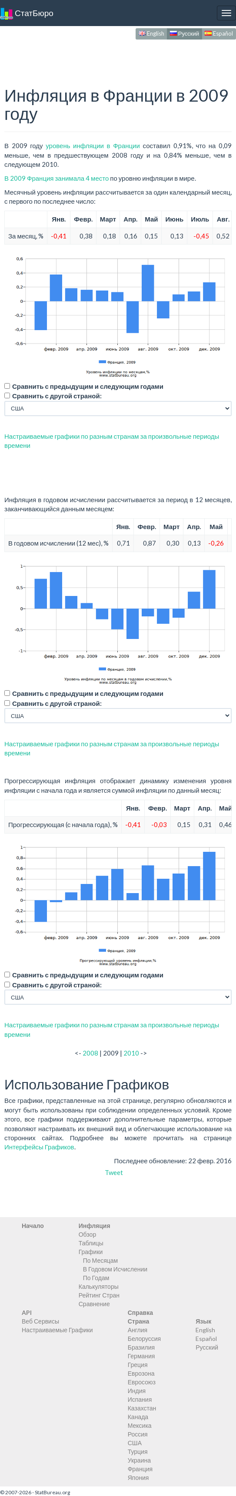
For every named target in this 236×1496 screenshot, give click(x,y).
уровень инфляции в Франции (93, 145)
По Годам (96, 1277)
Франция (140, 1469)
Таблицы (91, 1243)
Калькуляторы (99, 1286)
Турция (138, 1451)
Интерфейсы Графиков (39, 1147)
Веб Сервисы (40, 1321)
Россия (138, 1434)
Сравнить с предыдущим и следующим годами (87, 386)
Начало (33, 1225)
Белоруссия (144, 1338)
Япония (138, 1477)
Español (219, 33)
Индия (137, 1390)
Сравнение (94, 1303)
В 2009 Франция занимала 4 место (56, 178)
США (135, 1442)
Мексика (140, 1425)
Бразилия (141, 1347)
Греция (138, 1364)
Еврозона (141, 1373)
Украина (139, 1460)
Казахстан (142, 1408)
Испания (140, 1399)
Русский (184, 33)
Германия (141, 1356)
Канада (138, 1416)
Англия (137, 1330)
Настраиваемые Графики (57, 1330)
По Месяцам (100, 1260)
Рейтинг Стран (99, 1295)
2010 (131, 1053)
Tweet (114, 1172)
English (151, 33)
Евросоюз (142, 1382)
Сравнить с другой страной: (57, 396)
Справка (140, 1312)
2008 (90, 1053)
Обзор (87, 1234)
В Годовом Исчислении (115, 1269)
